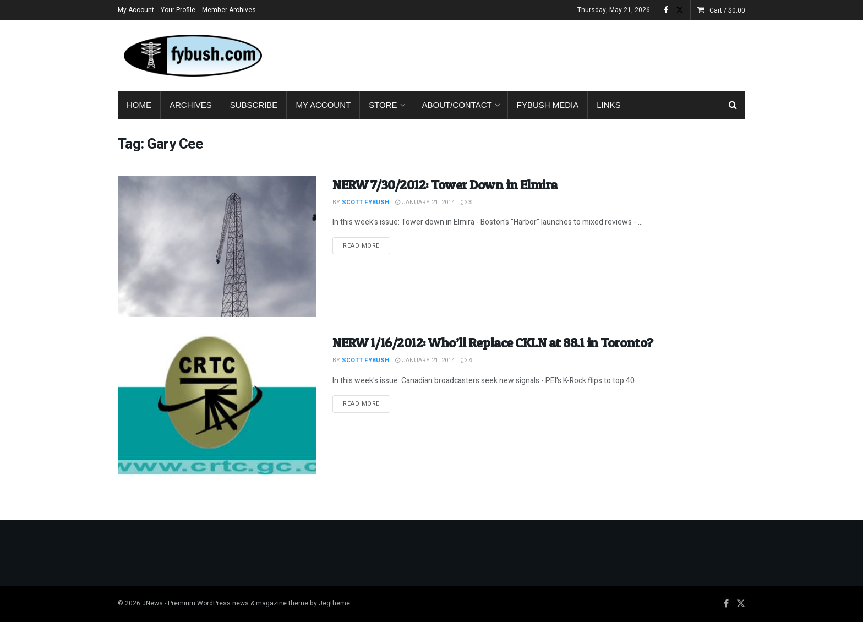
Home (139, 105)
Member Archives (229, 10)
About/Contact (457, 105)
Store (383, 105)
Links (608, 105)
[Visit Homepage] (192, 56)
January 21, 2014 (425, 202)
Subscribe (254, 105)
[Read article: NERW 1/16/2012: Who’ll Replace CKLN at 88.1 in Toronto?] (217, 404)
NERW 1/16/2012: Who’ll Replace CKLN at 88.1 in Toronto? (492, 343)
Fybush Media (548, 105)
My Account (136, 10)
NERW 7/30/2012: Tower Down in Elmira (445, 185)
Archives (191, 105)
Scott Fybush (365, 202)
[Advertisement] (545, 53)
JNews (152, 603)
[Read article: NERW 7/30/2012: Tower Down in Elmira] (217, 246)
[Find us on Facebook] (726, 603)
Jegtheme (334, 603)
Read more (366, 245)
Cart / (727, 10)
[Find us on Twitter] (740, 603)
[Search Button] (733, 105)
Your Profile (178, 10)
